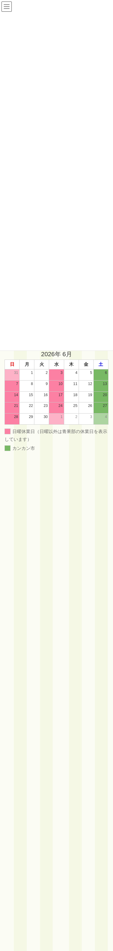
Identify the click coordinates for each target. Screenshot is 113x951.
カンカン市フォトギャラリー (31, 596)
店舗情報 (15, 606)
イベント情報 (19, 585)
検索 (91, 567)
